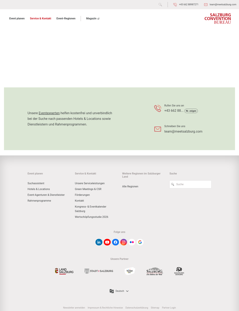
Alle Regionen (130, 186)
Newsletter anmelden (74, 307)
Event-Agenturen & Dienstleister (46, 194)
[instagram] (123, 242)
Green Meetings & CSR (88, 189)
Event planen (17, 18)
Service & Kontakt (40, 18)
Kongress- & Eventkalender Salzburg (90, 209)
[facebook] (115, 242)
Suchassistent (36, 183)
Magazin (93, 18)
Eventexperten (49, 113)
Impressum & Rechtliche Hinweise (105, 307)
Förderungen (82, 194)
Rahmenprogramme (39, 200)
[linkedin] (98, 242)
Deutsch (119, 291)
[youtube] (107, 242)
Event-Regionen (65, 18)
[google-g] (140, 242)
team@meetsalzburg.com (183, 131)
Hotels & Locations (39, 189)
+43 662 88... (174, 111)
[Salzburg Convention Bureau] (217, 18)
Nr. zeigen (191, 111)
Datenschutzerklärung (136, 307)
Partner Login (169, 307)
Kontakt (79, 200)
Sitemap (155, 307)
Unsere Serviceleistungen (90, 183)
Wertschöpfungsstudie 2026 (91, 216)
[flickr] (131, 242)
